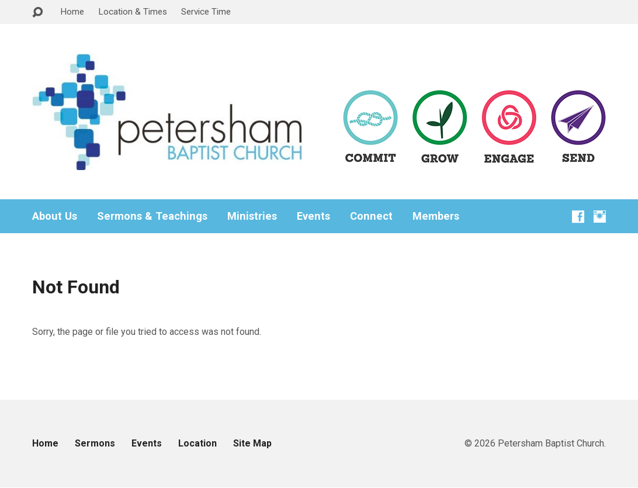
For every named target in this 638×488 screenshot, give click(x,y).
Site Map (252, 443)
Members (435, 216)
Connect (371, 216)
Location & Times (132, 11)
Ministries (252, 216)
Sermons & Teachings (152, 216)
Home (72, 11)
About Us (54, 216)
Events (313, 216)
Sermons (95, 443)
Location (197, 443)
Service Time (206, 11)
